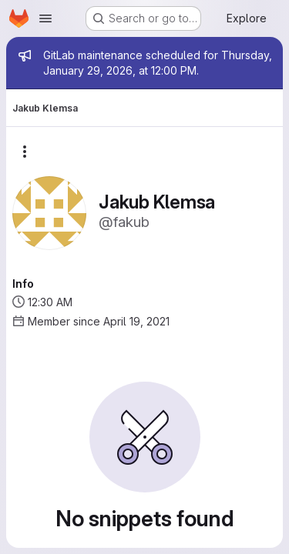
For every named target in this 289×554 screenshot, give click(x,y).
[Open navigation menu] (45, 18)
